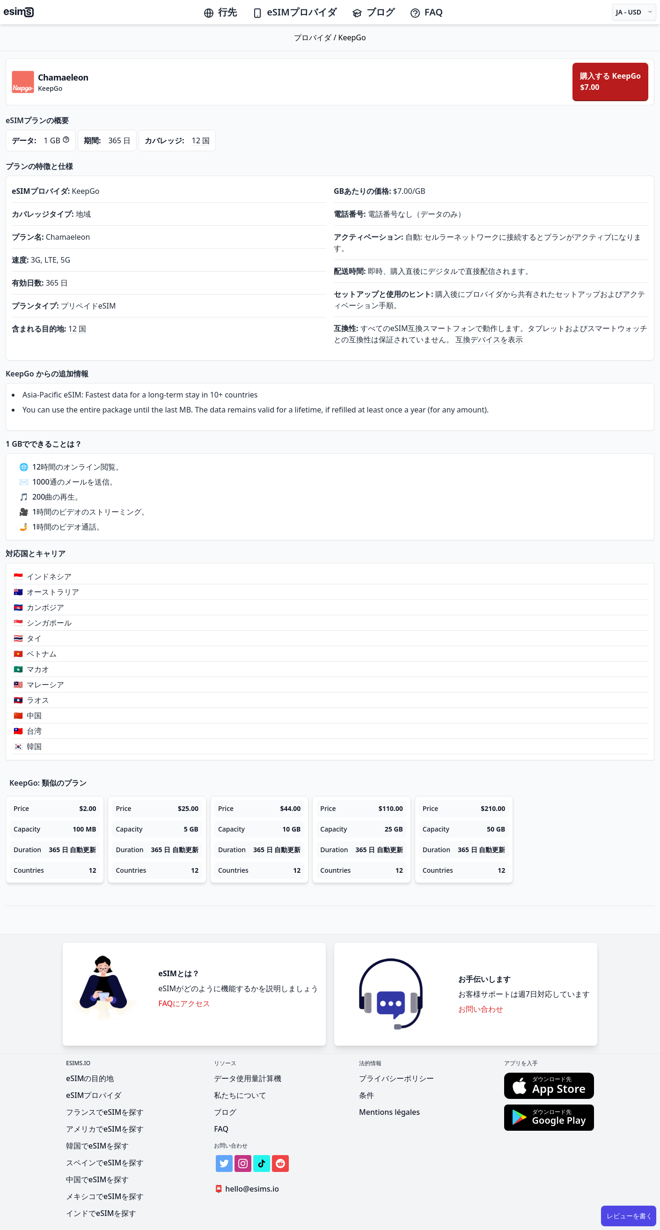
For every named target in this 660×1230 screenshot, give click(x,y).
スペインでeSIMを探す (105, 1162)
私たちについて (240, 1095)
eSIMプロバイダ (294, 12)
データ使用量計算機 (247, 1078)
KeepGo (352, 37)
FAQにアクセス (184, 1003)
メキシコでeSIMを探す (105, 1196)
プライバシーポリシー (396, 1078)
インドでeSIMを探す (101, 1213)
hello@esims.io (248, 1189)
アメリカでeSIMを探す (105, 1129)
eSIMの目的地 (90, 1078)
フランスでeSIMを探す (105, 1112)
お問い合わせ (480, 1009)
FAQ (426, 12)
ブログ (373, 12)
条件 (366, 1095)
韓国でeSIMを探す (97, 1146)
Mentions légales (389, 1112)
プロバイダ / (316, 37)
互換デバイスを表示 (489, 339)
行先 (220, 12)
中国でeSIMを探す (97, 1179)
